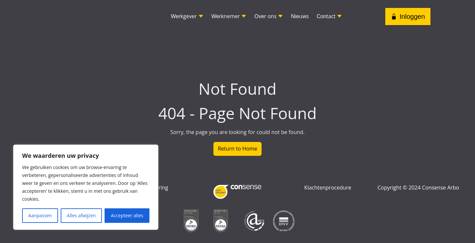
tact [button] (329, 16)
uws (300, 16)
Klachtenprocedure (327, 187)
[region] (85, 187)
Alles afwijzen (81, 215)
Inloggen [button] (408, 16)
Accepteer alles (127, 215)
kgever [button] (187, 16)
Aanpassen (40, 215)
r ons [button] (268, 16)
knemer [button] (229, 16)
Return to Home (237, 148)
